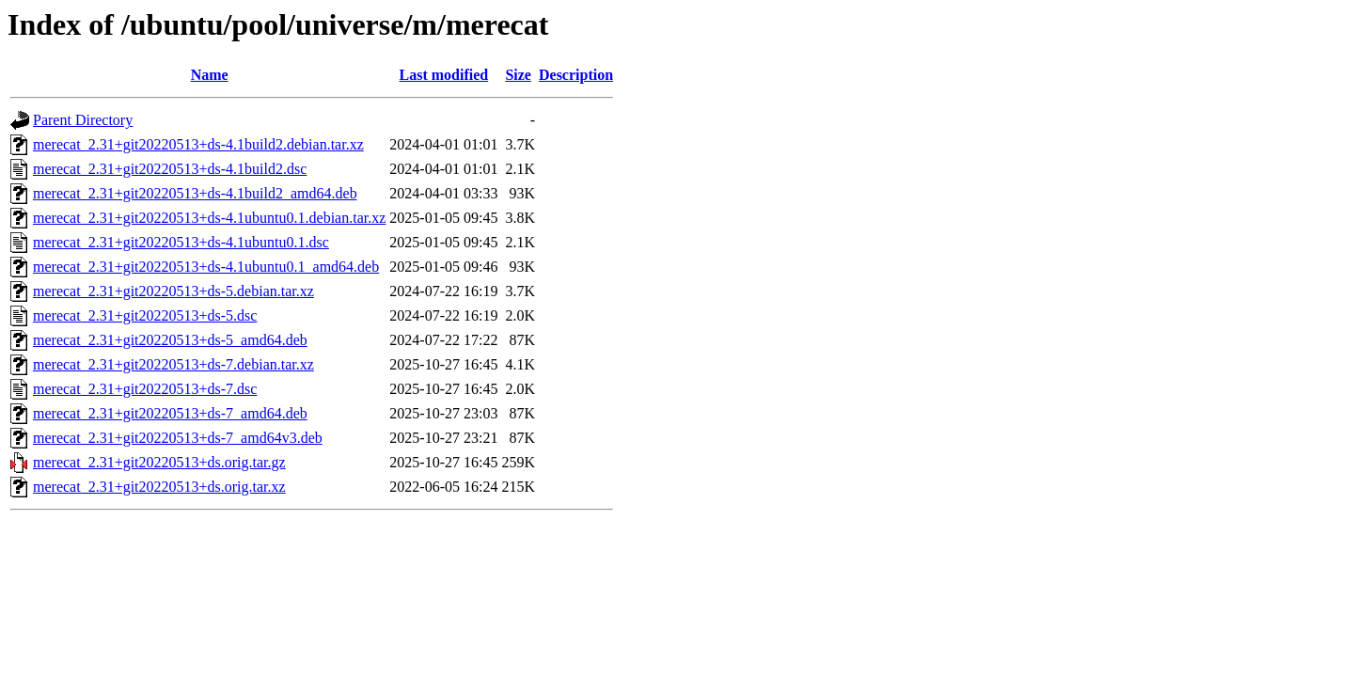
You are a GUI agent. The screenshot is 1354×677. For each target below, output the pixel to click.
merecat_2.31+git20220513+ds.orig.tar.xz (159, 487)
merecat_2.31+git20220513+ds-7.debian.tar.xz (173, 364)
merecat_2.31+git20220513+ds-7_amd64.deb (170, 413)
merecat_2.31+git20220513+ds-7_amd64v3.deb (178, 438)
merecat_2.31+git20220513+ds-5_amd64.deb (170, 340)
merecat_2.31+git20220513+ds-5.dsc (145, 315)
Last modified (444, 75)
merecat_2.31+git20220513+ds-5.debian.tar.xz (173, 291)
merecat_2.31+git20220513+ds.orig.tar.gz (159, 462)
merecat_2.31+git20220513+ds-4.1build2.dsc (170, 169)
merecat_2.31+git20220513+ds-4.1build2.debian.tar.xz (198, 144)
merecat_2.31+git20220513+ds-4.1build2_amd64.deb (195, 193)
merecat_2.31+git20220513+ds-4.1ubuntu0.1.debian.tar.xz (209, 218)
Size (518, 75)
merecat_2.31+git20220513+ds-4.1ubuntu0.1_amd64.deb (206, 267)
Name (209, 75)
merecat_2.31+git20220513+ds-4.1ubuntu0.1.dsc (181, 242)
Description (576, 75)
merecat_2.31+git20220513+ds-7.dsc (145, 389)
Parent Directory (83, 120)
